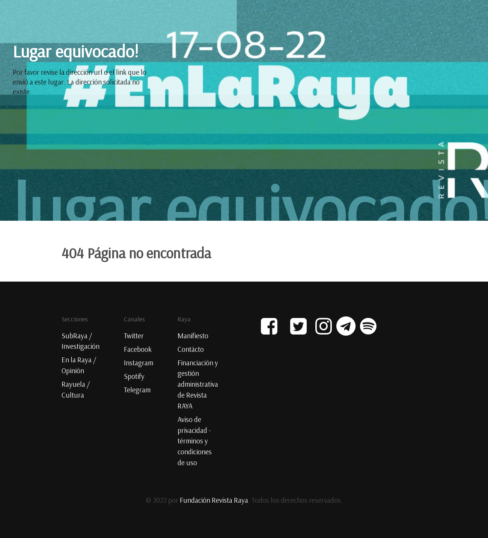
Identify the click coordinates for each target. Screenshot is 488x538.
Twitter (134, 335)
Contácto (191, 349)
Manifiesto (193, 335)
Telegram (137, 389)
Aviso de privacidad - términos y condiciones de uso (195, 441)
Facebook (138, 349)
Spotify (134, 376)
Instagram (138, 362)
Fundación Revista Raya (214, 500)
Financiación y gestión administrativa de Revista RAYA (198, 384)
